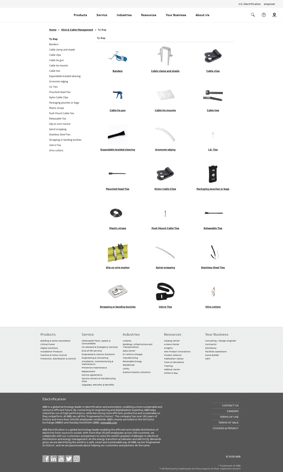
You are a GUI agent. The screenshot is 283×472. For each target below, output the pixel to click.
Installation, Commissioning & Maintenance (97, 362)
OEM (207, 358)
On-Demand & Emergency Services (100, 347)
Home (52, 29)
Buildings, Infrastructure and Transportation (137, 345)
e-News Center (171, 344)
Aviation (127, 340)
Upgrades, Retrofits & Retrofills (98, 384)
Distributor (211, 348)
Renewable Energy (132, 361)
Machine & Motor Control (53, 355)
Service (101, 15)
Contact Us (263, 15)
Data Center (129, 350)
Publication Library (174, 358)
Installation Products (51, 351)
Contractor (211, 344)
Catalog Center (172, 340)
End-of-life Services (92, 350)
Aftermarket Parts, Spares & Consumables (96, 342)
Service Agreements (92, 375)
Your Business (176, 15)
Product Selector (173, 355)
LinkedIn (53, 458)
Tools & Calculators (174, 362)
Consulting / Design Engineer (220, 340)
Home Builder (212, 355)
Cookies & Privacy (226, 428)
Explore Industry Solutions (137, 372)
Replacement (88, 371)
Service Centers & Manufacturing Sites (99, 380)
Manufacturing (130, 357)
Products (80, 15)
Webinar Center (172, 369)
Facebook (45, 458)
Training (168, 366)
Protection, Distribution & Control (58, 358)
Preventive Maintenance (94, 367)
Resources (148, 15)
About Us (202, 15)
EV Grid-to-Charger (132, 354)
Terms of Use (229, 417)
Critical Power (47, 344)
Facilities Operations (216, 351)
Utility (126, 368)
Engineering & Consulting (95, 357)
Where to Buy (171, 373)
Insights (168, 348)
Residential (128, 365)
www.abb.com (108, 422)
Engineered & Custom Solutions (98, 354)
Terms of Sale (228, 422)
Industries (124, 15)
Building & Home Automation (55, 340)
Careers (233, 411)
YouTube (61, 458)
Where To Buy (274, 15)
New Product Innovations (177, 351)
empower (269, 4)
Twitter (68, 458)
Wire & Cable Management (77, 29)
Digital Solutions (49, 348)
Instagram (76, 458)
